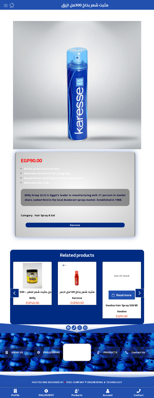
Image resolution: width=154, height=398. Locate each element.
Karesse (75, 225)
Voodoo (121, 311)
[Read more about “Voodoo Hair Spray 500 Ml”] (122, 295)
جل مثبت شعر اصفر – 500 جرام (32, 291)
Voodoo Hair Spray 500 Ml (122, 305)
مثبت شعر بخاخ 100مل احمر (77, 291)
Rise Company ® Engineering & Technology (94, 382)
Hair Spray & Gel (45, 215)
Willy (32, 297)
